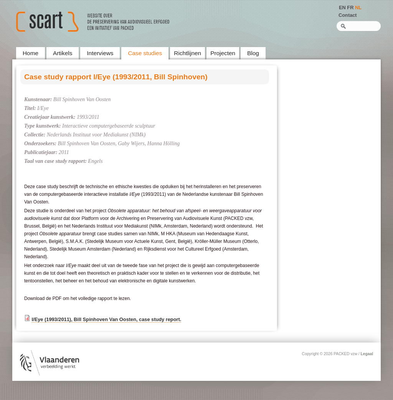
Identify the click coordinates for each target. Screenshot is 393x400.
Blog (253, 53)
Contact (348, 15)
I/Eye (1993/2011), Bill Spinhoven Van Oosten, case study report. (107, 319)
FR (350, 7)
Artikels (62, 53)
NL (358, 7)
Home (30, 53)
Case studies (145, 53)
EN (342, 7)
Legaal (367, 354)
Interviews (100, 53)
